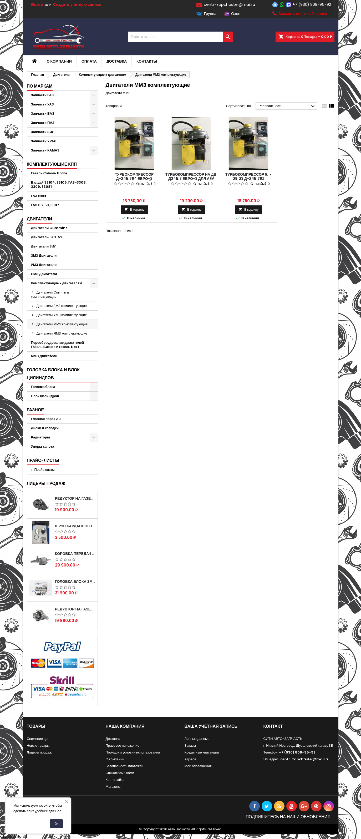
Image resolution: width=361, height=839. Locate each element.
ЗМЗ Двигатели (44, 255)
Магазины (113, 786)
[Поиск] (180, 37)
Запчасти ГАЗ (42, 95)
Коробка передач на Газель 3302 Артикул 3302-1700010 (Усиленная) (75, 554)
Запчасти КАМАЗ (45, 150)
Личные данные (197, 738)
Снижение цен (38, 738)
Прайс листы (44, 469)
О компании (59, 61)
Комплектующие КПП (52, 164)
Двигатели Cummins (49, 227)
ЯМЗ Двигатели (44, 273)
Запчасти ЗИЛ (42, 131)
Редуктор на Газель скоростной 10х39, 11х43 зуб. (75, 609)
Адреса (190, 759)
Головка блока (43, 386)
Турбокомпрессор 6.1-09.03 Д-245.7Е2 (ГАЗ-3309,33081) (248, 178)
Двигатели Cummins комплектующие (50, 294)
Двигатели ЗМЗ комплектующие (62, 305)
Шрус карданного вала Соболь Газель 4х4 (75, 526)
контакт (273, 726)
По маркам (40, 86)
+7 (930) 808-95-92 (311, 4)
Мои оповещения (198, 766)
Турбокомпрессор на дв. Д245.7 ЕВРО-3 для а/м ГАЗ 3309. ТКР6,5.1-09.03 (191, 178)
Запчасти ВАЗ (42, 113)
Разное (35, 410)
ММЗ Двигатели (44, 355)
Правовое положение (122, 745)
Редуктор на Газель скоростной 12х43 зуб (75, 498)
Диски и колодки (45, 428)
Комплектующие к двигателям (56, 283)
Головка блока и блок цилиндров (53, 374)
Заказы (190, 745)
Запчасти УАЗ (42, 104)
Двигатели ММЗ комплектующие (62, 324)
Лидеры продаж (46, 484)
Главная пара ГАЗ (46, 418)
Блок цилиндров (45, 395)
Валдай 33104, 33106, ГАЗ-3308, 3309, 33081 (59, 184)
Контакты (146, 61)
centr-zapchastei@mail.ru (304, 759)
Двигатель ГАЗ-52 (47, 237)
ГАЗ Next (38, 195)
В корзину (134, 209)
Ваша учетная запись (211, 726)
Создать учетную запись (77, 4)
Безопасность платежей (125, 766)
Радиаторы (40, 437)
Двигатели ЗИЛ (44, 246)
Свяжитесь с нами (120, 772)
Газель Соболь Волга (49, 173)
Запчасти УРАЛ (44, 141)
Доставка (116, 61)
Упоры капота (42, 446)
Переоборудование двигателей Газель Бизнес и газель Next (57, 344)
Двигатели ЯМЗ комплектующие (62, 333)
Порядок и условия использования (133, 752)
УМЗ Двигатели (44, 264)
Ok (56, 823)
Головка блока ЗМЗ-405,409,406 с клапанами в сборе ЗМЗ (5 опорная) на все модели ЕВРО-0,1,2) (75, 581)
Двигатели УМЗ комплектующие (62, 314)
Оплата (89, 61)
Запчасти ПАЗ (42, 122)
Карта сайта (115, 779)
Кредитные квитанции (202, 752)
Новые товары (38, 745)
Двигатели (39, 219)
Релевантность (287, 106)
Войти (37, 4)
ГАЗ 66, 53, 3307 (45, 205)
